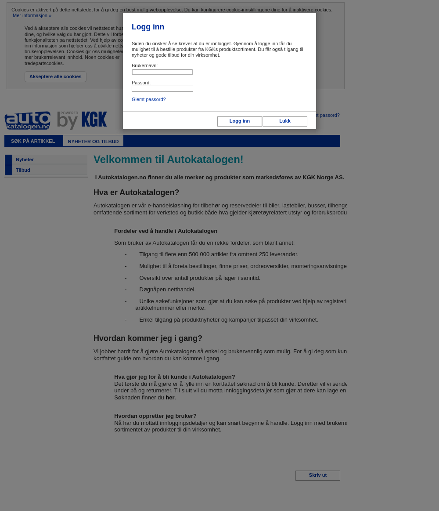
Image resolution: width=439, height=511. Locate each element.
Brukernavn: (145, 65)
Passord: (141, 82)
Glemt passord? (149, 99)
